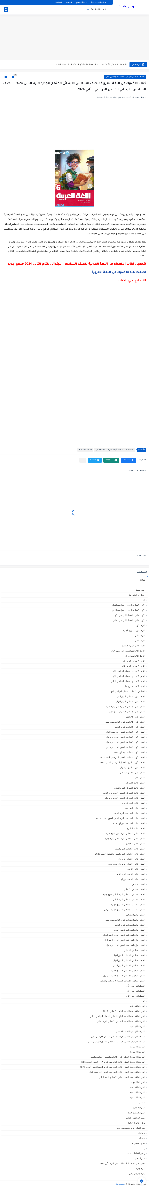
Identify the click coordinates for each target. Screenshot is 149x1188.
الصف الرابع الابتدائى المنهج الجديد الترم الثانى (124, 940)
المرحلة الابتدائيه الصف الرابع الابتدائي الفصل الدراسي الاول (118, 1036)
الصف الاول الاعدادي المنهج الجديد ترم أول (125, 737)
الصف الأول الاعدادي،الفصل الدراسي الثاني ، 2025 (122, 757)
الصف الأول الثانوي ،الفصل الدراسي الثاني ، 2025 (122, 762)
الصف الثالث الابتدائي (135, 782)
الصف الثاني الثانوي (136, 869)
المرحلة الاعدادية (137, 1052)
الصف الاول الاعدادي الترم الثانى (130, 727)
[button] (128, 460)
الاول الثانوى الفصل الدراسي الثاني (129, 620)
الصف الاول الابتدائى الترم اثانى (130, 696)
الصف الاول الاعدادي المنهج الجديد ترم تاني (125, 747)
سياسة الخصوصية (98, 2)
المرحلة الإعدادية (137, 1046)
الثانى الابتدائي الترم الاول (133, 661)
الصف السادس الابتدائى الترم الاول (129, 960)
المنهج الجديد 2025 (136, 1112)
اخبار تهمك (140, 590)
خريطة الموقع (81, 2)
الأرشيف (68, 2)
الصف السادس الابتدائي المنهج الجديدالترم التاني (125, 77)
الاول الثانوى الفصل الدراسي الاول (129, 615)
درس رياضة (127, 7)
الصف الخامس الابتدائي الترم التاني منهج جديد (124, 894)
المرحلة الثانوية (138, 1082)
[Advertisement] (74, 37)
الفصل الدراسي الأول (135, 986)
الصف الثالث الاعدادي (135, 808)
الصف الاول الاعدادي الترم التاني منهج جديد (125, 722)
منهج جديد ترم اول (136, 1173)
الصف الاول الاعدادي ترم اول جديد (129, 752)
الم (143, 1001)
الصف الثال (140, 777)
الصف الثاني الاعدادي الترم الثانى (130, 848)
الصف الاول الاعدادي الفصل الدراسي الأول (125, 732)
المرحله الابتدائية (137, 1087)
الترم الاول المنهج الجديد (134, 630)
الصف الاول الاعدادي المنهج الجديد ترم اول (125, 742)
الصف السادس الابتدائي (134, 950)
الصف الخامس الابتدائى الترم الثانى (129, 899)
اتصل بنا (58, 2)
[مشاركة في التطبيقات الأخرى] (82, 460)
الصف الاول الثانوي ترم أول (132, 767)
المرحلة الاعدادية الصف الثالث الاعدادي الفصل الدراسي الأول (117, 1072)
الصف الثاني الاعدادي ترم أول (131, 859)
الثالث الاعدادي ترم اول (134, 656)
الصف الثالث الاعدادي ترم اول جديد (129, 823)
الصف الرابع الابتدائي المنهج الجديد (129, 930)
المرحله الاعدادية (137, 1092)
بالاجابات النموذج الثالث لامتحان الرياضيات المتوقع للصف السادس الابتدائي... (91, 65)
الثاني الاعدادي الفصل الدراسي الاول (128, 676)
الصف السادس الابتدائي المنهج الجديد (128, 970)
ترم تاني (141, 1138)
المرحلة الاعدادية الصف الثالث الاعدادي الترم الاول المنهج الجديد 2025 (113, 1062)
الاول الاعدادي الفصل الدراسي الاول (128, 605)
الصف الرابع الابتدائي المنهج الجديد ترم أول (125, 945)
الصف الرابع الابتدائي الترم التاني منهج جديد (125, 920)
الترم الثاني (140, 640)
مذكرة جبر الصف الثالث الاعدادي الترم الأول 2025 (122, 1163)
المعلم (142, 1102)
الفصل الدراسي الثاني (135, 996)
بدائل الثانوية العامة (136, 1123)
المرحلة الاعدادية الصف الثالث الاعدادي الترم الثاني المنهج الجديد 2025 (112, 1067)
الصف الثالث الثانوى (136, 828)
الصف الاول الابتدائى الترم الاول (130, 701)
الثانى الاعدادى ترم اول (134, 686)
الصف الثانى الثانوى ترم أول (132, 879)
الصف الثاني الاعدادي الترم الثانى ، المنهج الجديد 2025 (120, 854)
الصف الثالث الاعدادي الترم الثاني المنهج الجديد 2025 (120, 818)
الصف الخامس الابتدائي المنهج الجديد (128, 904)
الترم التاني (140, 635)
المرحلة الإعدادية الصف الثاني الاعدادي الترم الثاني (122, 1077)
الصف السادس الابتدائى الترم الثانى (128, 965)
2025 (142, 580)
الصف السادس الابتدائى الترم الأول (129, 955)
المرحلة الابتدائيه (137, 1026)
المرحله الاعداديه (137, 1097)
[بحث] (6, 9)
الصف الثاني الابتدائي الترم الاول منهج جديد (125, 833)
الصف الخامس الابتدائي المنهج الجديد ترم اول (124, 909)
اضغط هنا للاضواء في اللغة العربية (119, 272)
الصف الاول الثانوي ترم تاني (132, 772)
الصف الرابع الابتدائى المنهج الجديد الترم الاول (124, 935)
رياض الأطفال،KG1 (136, 1153)
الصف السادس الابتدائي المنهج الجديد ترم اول (124, 975)
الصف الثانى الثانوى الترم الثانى (130, 874)
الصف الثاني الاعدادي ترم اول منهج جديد (126, 864)
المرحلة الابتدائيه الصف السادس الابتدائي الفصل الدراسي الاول (116, 1041)
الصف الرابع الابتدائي (135, 914)
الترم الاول (140, 625)
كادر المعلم (140, 1158)
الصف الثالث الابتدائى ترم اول (131, 803)
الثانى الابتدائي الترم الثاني (133, 666)
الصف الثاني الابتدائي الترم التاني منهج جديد (125, 838)
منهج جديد (140, 1168)
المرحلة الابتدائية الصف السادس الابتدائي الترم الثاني (121, 1021)
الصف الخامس (138, 884)
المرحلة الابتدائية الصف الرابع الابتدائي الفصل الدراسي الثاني (117, 1016)
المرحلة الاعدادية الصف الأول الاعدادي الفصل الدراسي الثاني (117, 1057)
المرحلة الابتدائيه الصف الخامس (130, 1031)
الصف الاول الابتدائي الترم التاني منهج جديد (125, 706)
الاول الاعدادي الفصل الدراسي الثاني (128, 610)
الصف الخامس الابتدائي (134, 889)
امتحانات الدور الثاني (135, 1117)
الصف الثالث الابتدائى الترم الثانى (129, 788)
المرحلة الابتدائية (98, 9)
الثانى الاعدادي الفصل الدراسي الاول (128, 671)
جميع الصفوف (138, 1143)
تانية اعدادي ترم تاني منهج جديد (131, 1128)
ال (144, 600)
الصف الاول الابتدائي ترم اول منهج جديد (127, 711)
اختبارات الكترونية (137, 595)
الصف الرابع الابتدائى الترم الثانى (130, 925)
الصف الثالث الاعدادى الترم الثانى (129, 813)
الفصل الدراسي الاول (135, 991)
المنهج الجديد (139, 1107)
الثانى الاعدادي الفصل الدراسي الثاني (128, 681)
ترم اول (141, 1133)
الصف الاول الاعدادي (135, 716)
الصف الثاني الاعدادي (135, 843)
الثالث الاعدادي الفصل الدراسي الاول (128, 650)
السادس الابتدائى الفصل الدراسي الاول (127, 691)
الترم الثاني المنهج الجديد (133, 645)
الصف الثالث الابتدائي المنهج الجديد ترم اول (125, 798)
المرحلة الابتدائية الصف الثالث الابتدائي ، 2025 (124, 1011)
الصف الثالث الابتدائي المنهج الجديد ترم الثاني (124, 793)
